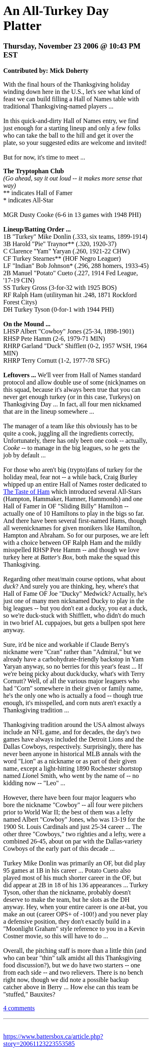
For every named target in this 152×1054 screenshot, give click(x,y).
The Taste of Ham (26, 491)
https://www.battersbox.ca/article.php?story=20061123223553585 (53, 1040)
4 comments (19, 1008)
